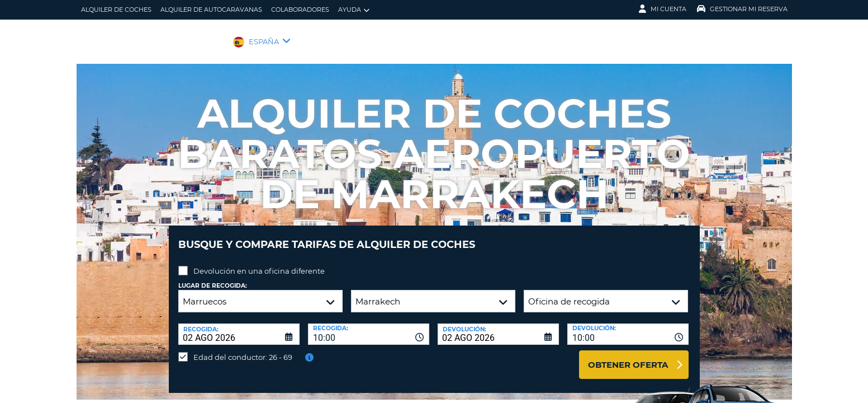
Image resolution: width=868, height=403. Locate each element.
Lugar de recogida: (212, 277)
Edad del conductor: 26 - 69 (242, 348)
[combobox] (368, 325)
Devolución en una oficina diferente (259, 262)
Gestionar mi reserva (742, 9)
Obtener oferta (628, 356)
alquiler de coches (116, 9)
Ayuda (353, 9)
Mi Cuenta (662, 9)
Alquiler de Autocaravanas (211, 9)
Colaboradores (300, 9)
